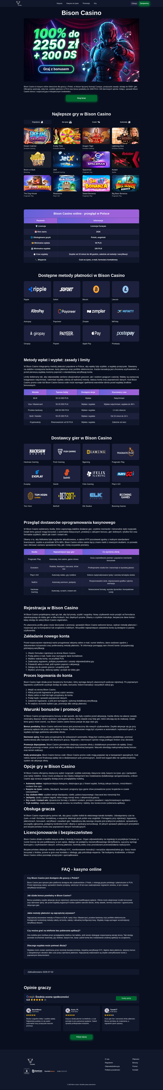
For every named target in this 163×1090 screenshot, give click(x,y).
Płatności (135, 1059)
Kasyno (59, 3)
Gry (95, 3)
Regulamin (109, 1063)
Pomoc (135, 1067)
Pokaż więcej (81, 1037)
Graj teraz (81, 98)
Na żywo (67, 122)
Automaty (125, 122)
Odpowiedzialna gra (112, 1067)
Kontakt (135, 1070)
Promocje (86, 3)
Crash (96, 122)
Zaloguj (134, 3)
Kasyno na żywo (73, 3)
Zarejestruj (144, 3)
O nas (107, 1059)
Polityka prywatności (112, 1070)
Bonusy (135, 1063)
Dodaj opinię (126, 998)
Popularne (37, 122)
